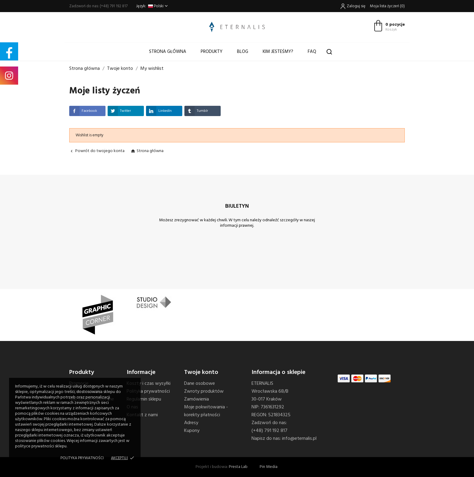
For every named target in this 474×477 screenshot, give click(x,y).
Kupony (192, 431)
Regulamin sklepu (144, 399)
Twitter (119, 111)
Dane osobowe (199, 384)
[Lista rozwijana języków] (158, 6)
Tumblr (196, 111)
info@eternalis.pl (299, 439)
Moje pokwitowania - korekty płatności (206, 411)
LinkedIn (159, 111)
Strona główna (167, 51)
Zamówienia (196, 399)
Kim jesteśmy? (278, 51)
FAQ (312, 51)
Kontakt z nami (142, 415)
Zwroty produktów (204, 391)
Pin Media (269, 466)
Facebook (83, 111)
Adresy (191, 423)
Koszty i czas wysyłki (148, 384)
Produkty (211, 51)
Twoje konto (201, 372)
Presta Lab (238, 466)
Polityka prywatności (82, 458)
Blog (242, 51)
